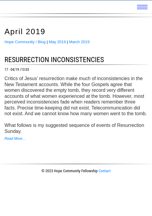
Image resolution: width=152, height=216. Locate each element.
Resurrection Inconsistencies (54, 60)
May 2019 (57, 42)
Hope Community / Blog (24, 42)
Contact (104, 171)
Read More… (15, 138)
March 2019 (79, 42)
